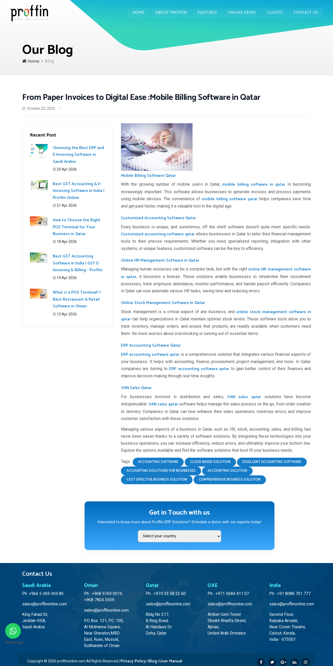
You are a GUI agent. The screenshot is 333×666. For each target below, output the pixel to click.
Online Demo (241, 12)
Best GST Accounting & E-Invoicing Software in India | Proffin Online (78, 190)
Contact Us (305, 12)
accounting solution (227, 471)
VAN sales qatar (244, 396)
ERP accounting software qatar (150, 354)
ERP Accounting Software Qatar (151, 345)
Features (206, 12)
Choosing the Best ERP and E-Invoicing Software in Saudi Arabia (78, 154)
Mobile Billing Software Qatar (148, 175)
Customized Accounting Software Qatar (158, 218)
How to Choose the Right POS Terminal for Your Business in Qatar (76, 227)
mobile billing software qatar (229, 199)
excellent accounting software (271, 462)
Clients (274, 12)
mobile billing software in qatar (253, 184)
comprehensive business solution (229, 479)
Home (137, 12)
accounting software (158, 462)
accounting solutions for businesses (161, 471)
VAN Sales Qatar (136, 387)
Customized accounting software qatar (158, 234)
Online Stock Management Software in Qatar (163, 302)
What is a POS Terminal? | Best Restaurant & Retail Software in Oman (77, 299)
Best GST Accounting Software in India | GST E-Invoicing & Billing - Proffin (78, 263)
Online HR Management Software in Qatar (160, 260)
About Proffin (169, 12)
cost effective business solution (156, 479)
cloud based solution (210, 462)
